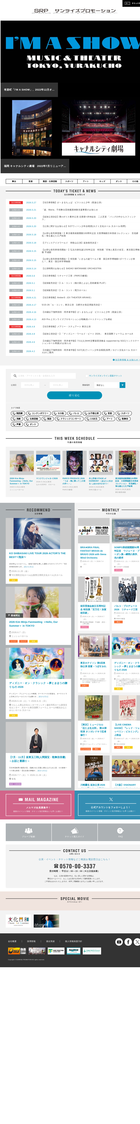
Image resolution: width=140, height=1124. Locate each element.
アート (86, 181)
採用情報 (31, 941)
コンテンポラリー (40, 413)
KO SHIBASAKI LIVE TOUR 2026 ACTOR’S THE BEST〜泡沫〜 (37, 555)
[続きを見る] (29, 567)
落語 (49, 419)
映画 (118, 747)
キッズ (102, 181)
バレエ (76, 413)
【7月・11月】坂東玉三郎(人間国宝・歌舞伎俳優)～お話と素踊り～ (37, 759)
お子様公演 (93, 413)
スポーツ (69, 181)
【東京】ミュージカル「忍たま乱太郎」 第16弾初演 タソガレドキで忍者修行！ (93, 729)
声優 (18, 424)
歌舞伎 (125, 419)
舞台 (14, 181)
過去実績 (50, 941)
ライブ (23, 641)
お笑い (84, 685)
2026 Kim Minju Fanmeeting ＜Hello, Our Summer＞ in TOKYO (33, 624)
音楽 (31, 181)
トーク (13, 641)
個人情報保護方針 (73, 941)
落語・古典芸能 (50, 181)
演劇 (18, 419)
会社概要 (12, 941)
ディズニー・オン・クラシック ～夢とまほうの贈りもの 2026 (38, 685)
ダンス (119, 181)
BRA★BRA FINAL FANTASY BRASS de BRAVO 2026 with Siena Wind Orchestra (93, 552)
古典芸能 (34, 419)
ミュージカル (85, 749)
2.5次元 (93, 419)
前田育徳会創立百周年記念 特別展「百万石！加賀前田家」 (93, 609)
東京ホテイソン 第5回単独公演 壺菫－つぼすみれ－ (93, 666)
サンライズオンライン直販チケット (105, 376)
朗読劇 (19, 413)
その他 (60, 413)
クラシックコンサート (70, 419)
